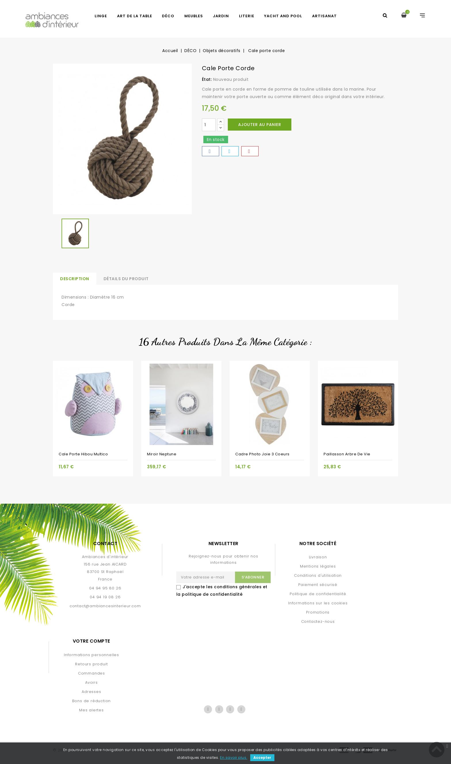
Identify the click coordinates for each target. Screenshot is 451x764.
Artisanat (324, 16)
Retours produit (91, 664)
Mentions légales (318, 566)
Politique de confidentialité (318, 594)
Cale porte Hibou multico (83, 454)
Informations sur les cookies (317, 603)
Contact (105, 543)
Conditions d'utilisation (318, 575)
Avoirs (91, 682)
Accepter (262, 757)
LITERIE (246, 16)
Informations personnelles (91, 655)
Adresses (91, 691)
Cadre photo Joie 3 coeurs (262, 454)
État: (207, 79)
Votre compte (91, 641)
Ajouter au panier (259, 124)
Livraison (318, 557)
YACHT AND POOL (283, 16)
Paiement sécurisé (317, 584)
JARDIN (221, 16)
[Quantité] (209, 125)
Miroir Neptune (161, 454)
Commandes (91, 673)
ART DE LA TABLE (134, 16)
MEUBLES (193, 16)
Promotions (318, 612)
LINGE (101, 16)
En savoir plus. (233, 757)
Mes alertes (91, 710)
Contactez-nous (318, 621)
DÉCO (168, 16)
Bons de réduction (91, 701)
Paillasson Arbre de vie (347, 454)
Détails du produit (126, 279)
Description (74, 279)
